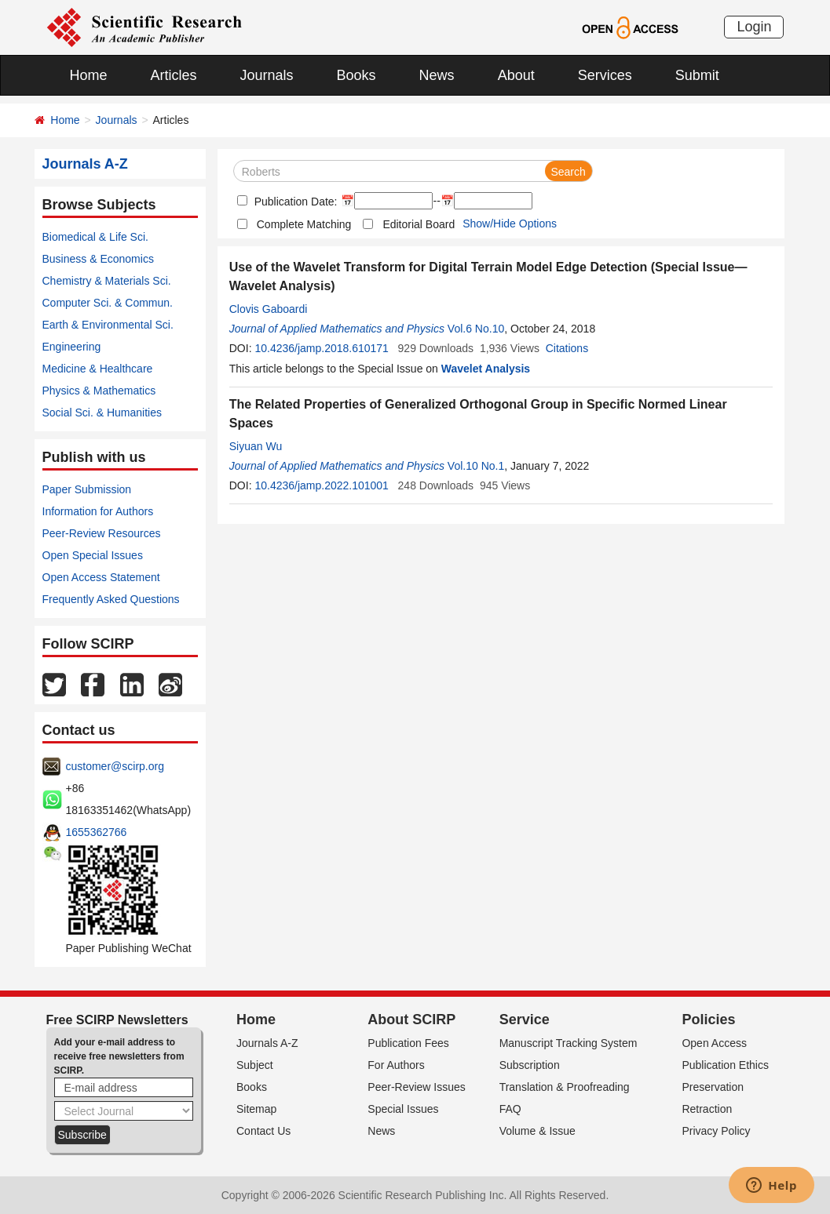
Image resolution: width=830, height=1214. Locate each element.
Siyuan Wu (255, 446)
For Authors (395, 1065)
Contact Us (263, 1131)
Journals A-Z (267, 1043)
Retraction (707, 1109)
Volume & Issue (537, 1131)
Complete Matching (304, 224)
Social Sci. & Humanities (102, 412)
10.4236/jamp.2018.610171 (321, 348)
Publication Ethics (725, 1065)
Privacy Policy (716, 1131)
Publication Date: (294, 201)
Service (524, 1019)
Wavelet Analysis (485, 368)
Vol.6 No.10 (476, 328)
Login (754, 27)
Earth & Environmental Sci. (108, 324)
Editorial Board (418, 224)
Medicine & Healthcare (97, 368)
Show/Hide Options (510, 223)
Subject (254, 1065)
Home (89, 75)
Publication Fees (408, 1043)
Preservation (713, 1087)
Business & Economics (98, 259)
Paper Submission (87, 489)
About (516, 75)
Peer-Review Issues (416, 1087)
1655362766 (96, 832)
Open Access (714, 1043)
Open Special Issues (92, 555)
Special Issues (402, 1109)
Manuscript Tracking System (568, 1043)
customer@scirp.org (115, 766)
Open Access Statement (101, 577)
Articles (174, 75)
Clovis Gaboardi (268, 309)
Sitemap (256, 1109)
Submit (697, 75)
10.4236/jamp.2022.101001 (321, 485)
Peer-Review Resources (101, 533)
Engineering (71, 346)
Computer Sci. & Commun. (108, 302)
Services (605, 75)
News (437, 75)
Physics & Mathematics (99, 390)
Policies (708, 1019)
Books (356, 75)
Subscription (529, 1065)
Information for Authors (98, 511)
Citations (567, 348)
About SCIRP (411, 1019)
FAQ (510, 1109)
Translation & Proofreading (564, 1087)
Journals (267, 75)
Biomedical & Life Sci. (95, 237)
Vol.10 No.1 (476, 466)
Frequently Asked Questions (111, 599)
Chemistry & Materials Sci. (106, 280)
